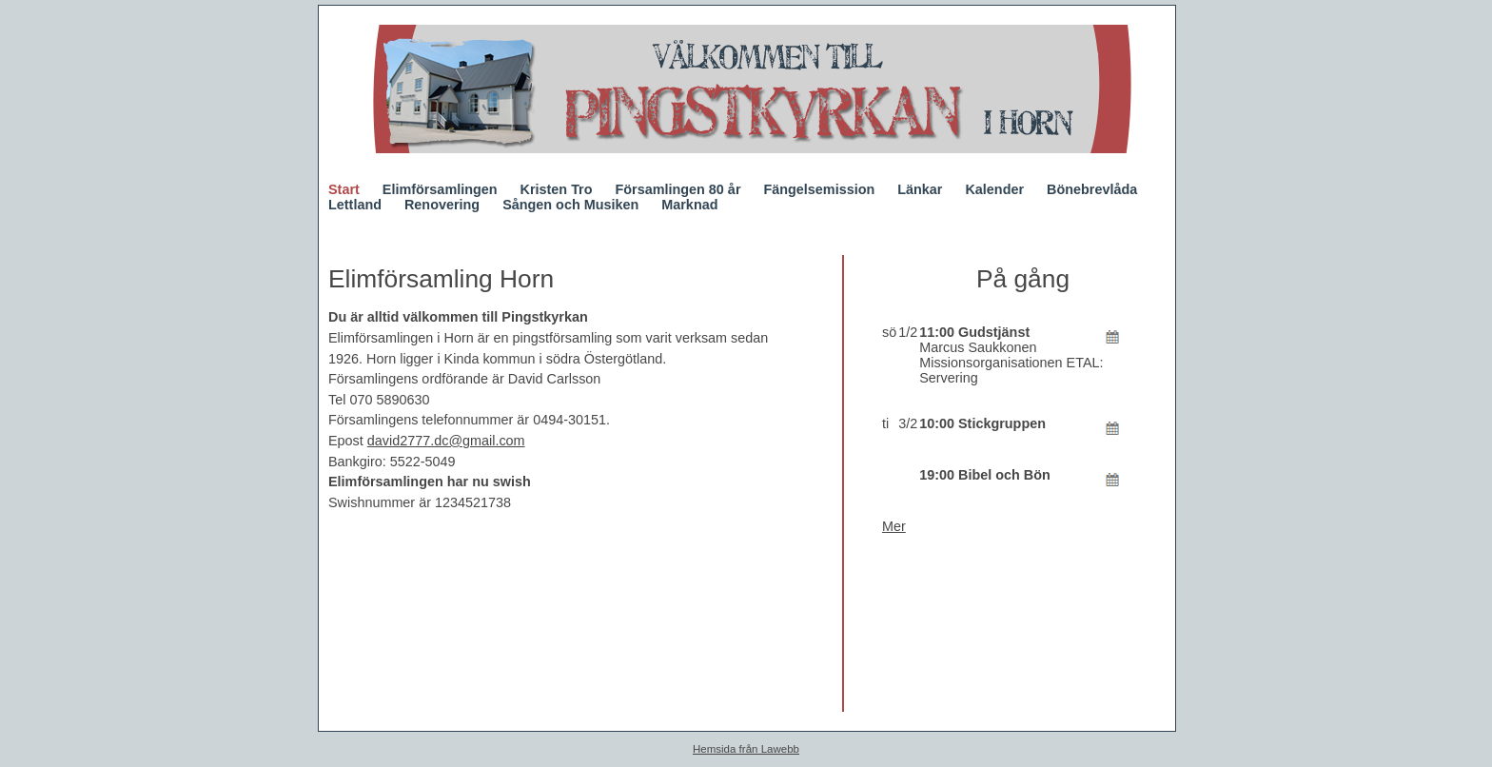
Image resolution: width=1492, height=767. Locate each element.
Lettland (355, 204)
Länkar (919, 189)
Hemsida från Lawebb (746, 749)
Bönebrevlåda (1092, 189)
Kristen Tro (556, 189)
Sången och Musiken (570, 204)
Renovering (442, 204)
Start (344, 189)
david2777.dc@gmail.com (446, 440)
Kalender (994, 189)
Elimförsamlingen (440, 189)
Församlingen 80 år (678, 189)
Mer (894, 526)
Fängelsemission (818, 189)
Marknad (689, 204)
